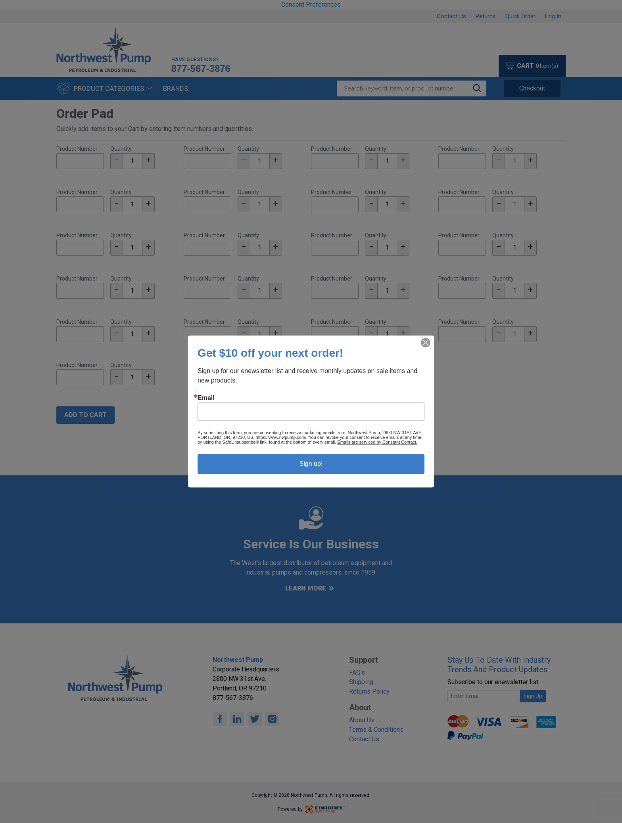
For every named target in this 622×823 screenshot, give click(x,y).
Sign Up (532, 696)
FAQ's (357, 672)
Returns (486, 16)
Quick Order (520, 16)
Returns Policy (369, 691)
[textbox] (132, 161)
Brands (175, 88)
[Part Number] (80, 161)
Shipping (361, 682)
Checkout (532, 88)
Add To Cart (85, 415)
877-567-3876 (200, 68)
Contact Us (451, 16)
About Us (361, 720)
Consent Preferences (311, 4)
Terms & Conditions (376, 729)
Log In (553, 16)
